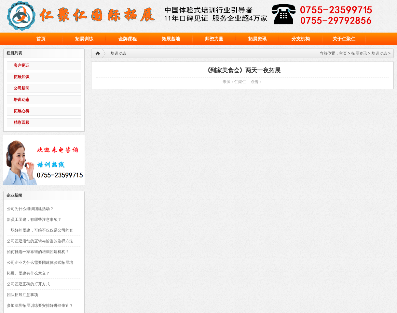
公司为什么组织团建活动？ (30, 208)
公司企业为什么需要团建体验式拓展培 (40, 262)
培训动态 (379, 53)
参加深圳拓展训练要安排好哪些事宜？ (40, 305)
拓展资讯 (359, 53)
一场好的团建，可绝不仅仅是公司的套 (40, 230)
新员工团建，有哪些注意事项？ (34, 219)
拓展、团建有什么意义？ (28, 273)
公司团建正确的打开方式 (28, 284)
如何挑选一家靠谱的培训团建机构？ (38, 251)
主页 (343, 53)
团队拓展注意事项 (22, 294)
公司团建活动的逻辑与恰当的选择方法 (40, 241)
